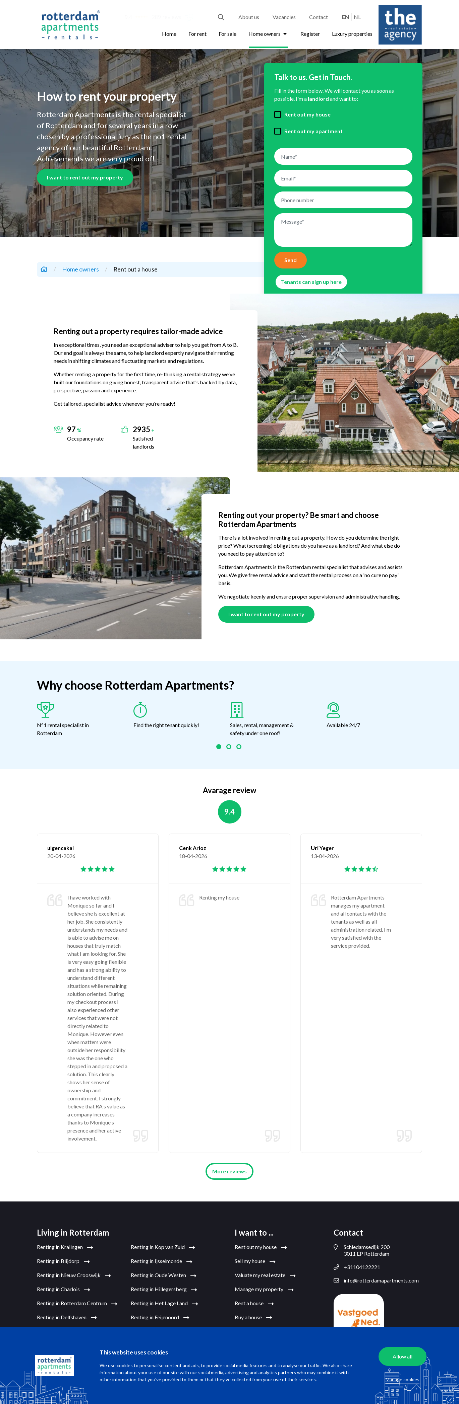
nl (357, 17)
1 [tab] (219, 747)
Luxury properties (352, 33)
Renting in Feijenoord (160, 1317)
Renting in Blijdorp (63, 1261)
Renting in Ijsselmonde (161, 1261)
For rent (197, 33)
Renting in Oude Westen (163, 1275)
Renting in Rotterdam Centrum (77, 1303)
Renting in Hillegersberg (164, 1289)
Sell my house (255, 1261)
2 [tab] (229, 747)
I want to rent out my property (85, 177)
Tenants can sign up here (311, 282)
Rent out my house (307, 114)
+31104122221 (357, 1267)
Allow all (402, 1356)
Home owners (268, 33)
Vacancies (284, 17)
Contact (318, 17)
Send (290, 260)
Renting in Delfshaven (67, 1317)
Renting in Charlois (63, 1289)
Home (169, 33)
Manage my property (264, 1289)
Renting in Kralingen (65, 1247)
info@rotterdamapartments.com (376, 1280)
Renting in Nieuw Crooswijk (74, 1275)
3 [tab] (239, 747)
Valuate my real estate (265, 1275)
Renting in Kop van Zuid (163, 1247)
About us (248, 17)
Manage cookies (402, 1379)
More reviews (229, 1171)
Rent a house (254, 1303)
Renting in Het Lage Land (164, 1303)
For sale (227, 33)
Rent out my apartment (313, 131)
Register (310, 33)
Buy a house (253, 1317)
